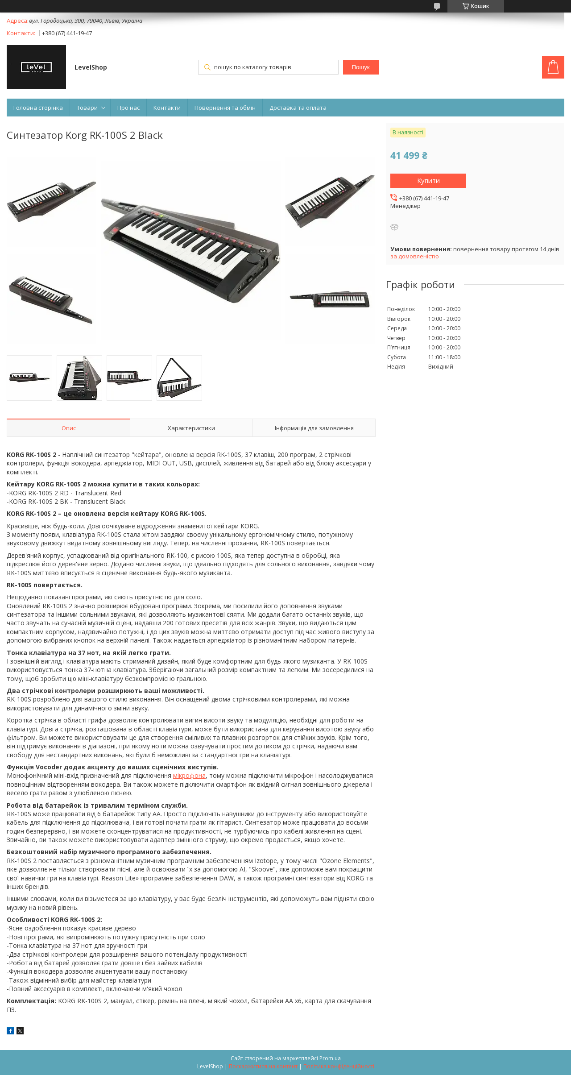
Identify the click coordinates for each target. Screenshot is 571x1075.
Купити (428, 180)
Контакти (167, 108)
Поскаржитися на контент (263, 1066)
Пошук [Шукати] (360, 67)
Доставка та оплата (298, 108)
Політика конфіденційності (338, 1066)
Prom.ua (330, 1058)
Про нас (128, 108)
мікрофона (189, 775)
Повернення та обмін (225, 108)
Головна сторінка (38, 108)
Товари (87, 108)
